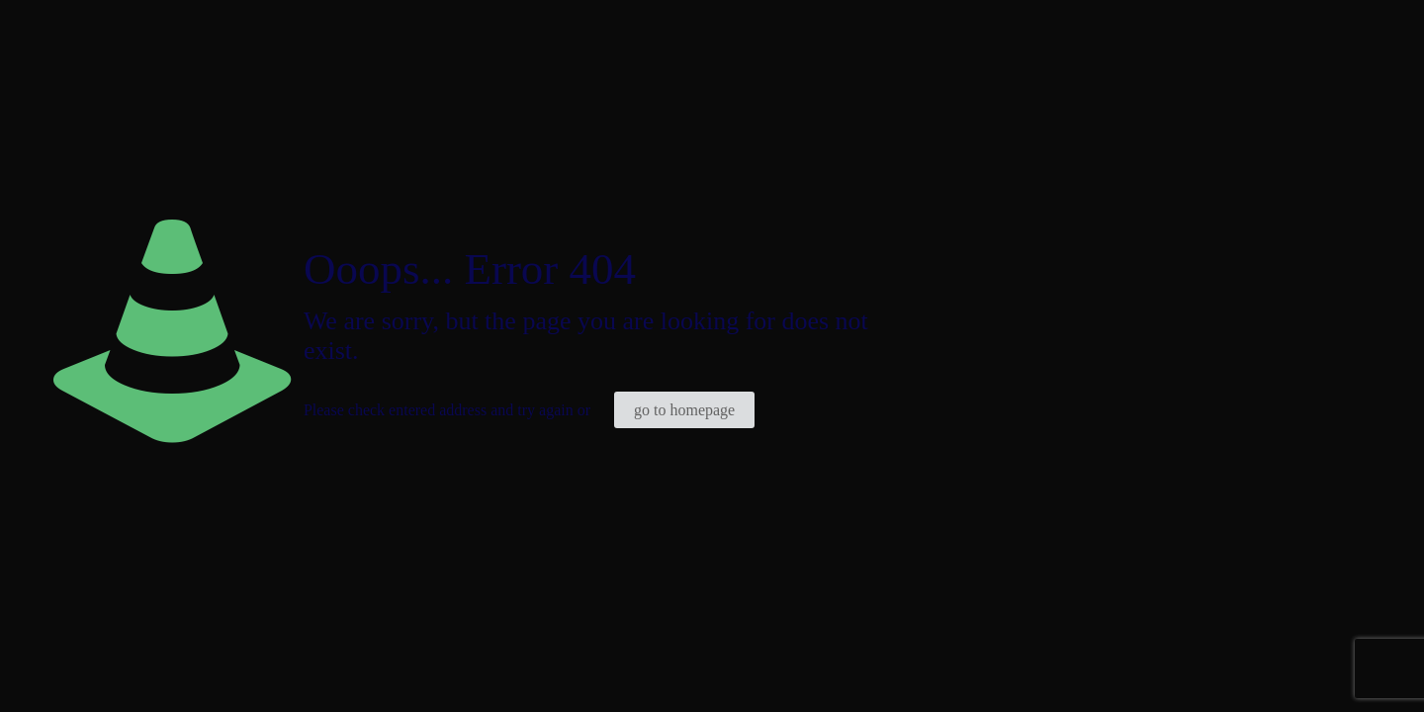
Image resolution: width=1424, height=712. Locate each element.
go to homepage (684, 409)
